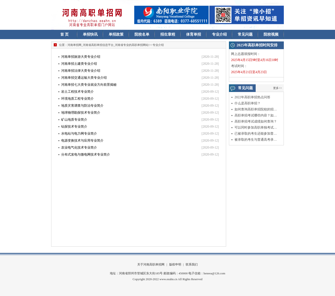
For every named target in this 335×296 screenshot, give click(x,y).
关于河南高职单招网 (150, 264)
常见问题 (245, 34)
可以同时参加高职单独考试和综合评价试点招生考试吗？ (255, 127)
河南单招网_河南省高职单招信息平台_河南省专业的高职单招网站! (108, 45)
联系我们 (192, 264)
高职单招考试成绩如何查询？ (255, 121)
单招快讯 (90, 34)
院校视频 (271, 34)
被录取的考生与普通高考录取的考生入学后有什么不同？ (255, 139)
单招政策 (116, 34)
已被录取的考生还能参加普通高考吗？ (255, 133)
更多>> (277, 88)
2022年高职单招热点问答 (252, 97)
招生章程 (167, 34)
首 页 (64, 34)
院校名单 (141, 34)
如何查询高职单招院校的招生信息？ (255, 109)
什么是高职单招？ (247, 103)
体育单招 (193, 34)
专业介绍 (219, 34)
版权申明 (175, 264)
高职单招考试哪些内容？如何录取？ (255, 115)
